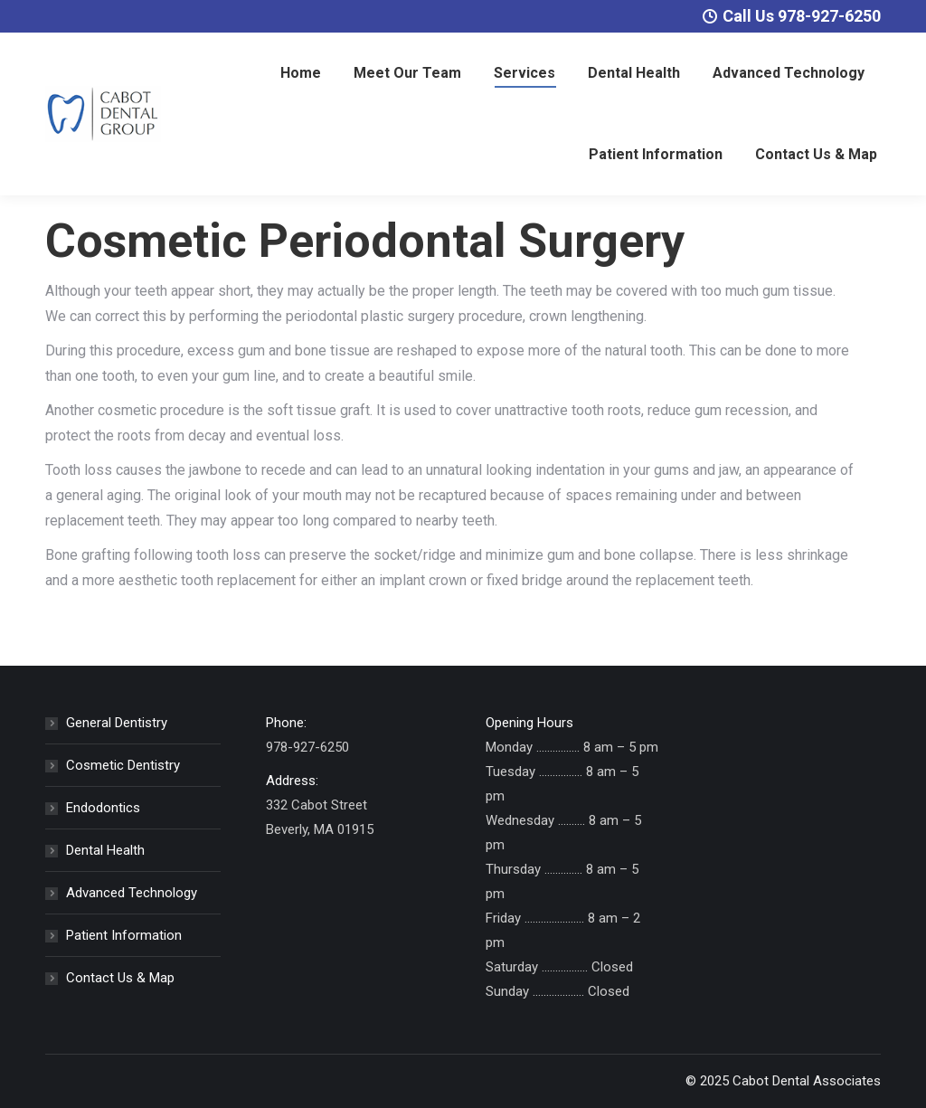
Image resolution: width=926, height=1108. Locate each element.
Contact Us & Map (120, 978)
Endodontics (103, 808)
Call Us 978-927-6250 (792, 15)
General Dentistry (116, 723)
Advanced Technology (131, 893)
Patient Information (124, 935)
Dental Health (105, 850)
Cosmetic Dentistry (123, 765)
